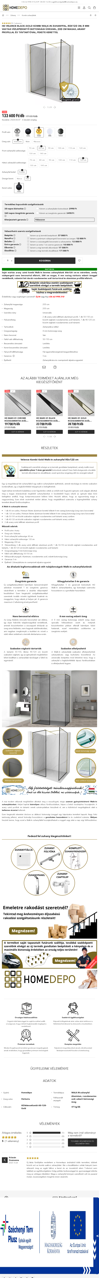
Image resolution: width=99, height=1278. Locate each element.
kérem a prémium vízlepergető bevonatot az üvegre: (58, 238)
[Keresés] (89, 7)
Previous (45, 436)
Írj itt (38, 296)
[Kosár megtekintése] (94, 7)
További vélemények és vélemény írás (82, 1142)
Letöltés (46, 343)
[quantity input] (8, 261)
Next (54, 436)
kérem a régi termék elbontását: (49, 247)
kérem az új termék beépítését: (49, 235)
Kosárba (45, 260)
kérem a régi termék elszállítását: (49, 250)
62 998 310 (58, 296)
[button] (79, 260)
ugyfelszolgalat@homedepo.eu (65, 2)
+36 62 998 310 (28, 2)
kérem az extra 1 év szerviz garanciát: (51, 244)
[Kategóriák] (79, 7)
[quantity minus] (4, 261)
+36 (50, 296)
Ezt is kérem (18, 432)
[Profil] (84, 7)
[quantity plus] (12, 261)
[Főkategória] (3, 15)
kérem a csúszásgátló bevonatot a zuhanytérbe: (56, 241)
